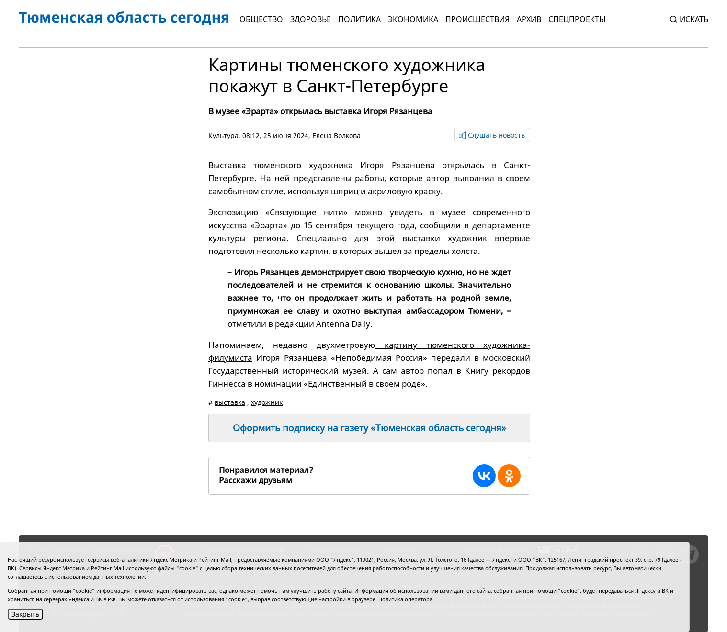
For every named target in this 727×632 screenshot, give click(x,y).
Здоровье (310, 19)
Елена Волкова (336, 135)
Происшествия (477, 19)
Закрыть (25, 614)
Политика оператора (405, 599)
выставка (230, 402)
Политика (359, 19)
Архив (529, 19)
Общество (261, 19)
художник (267, 402)
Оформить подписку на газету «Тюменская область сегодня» (369, 428)
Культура (223, 135)
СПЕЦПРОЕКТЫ (577, 19)
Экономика (413, 19)
